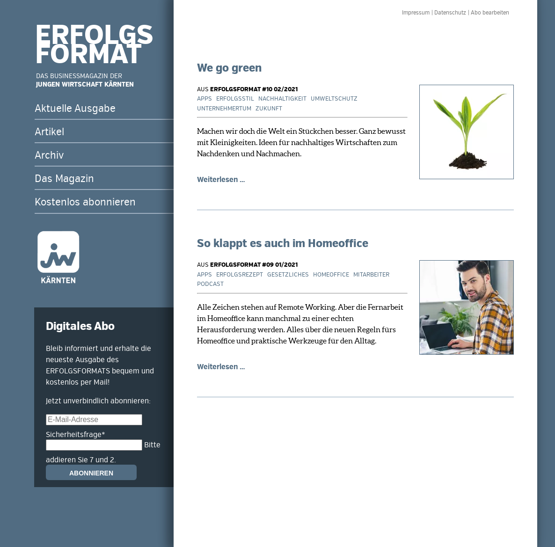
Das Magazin (64, 179)
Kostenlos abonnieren (85, 202)
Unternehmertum (224, 108)
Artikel (49, 132)
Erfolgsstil (235, 98)
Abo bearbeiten (490, 12)
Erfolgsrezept (239, 274)
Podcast (210, 284)
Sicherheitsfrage (75, 434)
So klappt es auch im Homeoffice (282, 243)
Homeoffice (331, 274)
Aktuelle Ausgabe (75, 108)
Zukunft (269, 108)
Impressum (416, 12)
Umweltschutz (334, 98)
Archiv (49, 155)
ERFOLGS (94, 35)
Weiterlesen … (221, 179)
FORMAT (88, 54)
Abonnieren (91, 473)
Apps (204, 98)
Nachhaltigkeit (282, 98)
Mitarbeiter (371, 274)
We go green (229, 68)
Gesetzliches (288, 274)
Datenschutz (450, 12)
